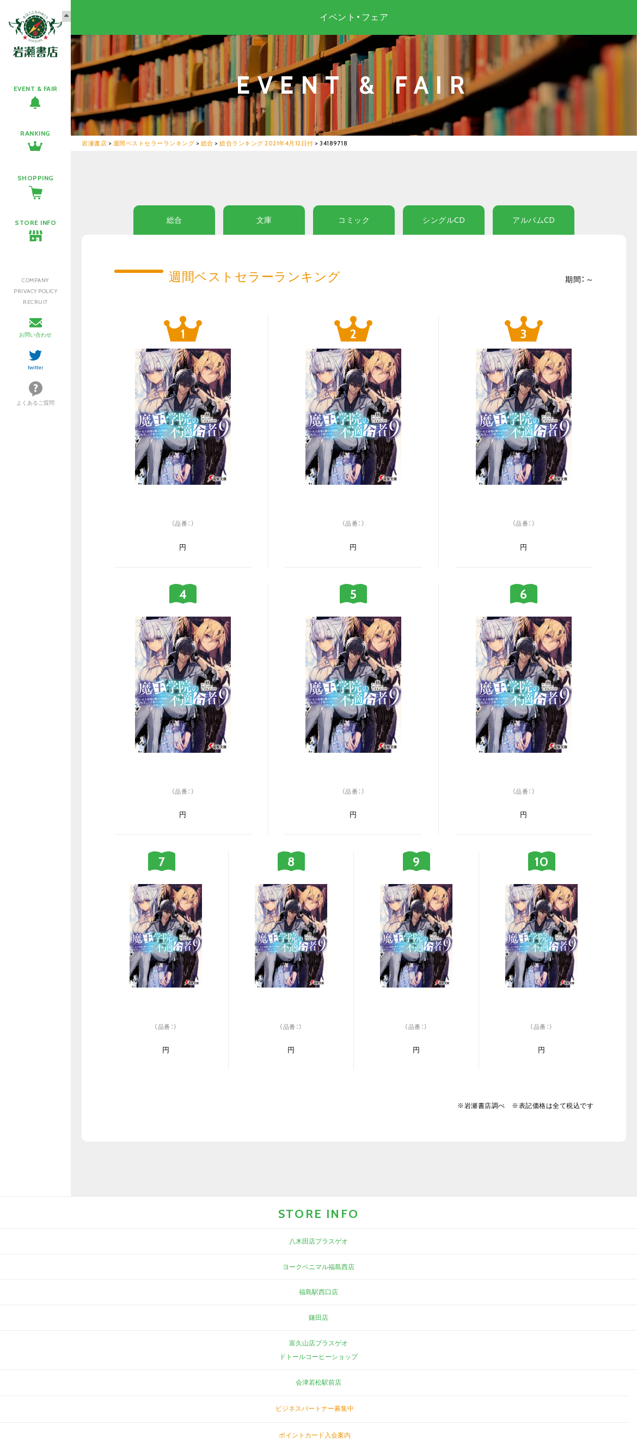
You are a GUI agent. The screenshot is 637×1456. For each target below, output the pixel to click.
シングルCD (443, 220)
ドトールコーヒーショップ (318, 1357)
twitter (36, 367)
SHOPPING (35, 178)
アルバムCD (533, 220)
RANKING (35, 133)
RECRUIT (35, 302)
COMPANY (35, 280)
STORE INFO (35, 222)
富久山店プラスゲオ (318, 1343)
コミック (354, 220)
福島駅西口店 (318, 1292)
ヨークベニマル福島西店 (318, 1267)
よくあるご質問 (35, 402)
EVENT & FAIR (36, 88)
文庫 (264, 220)
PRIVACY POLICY (35, 291)
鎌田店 (318, 1317)
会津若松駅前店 (318, 1382)
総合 (174, 220)
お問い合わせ (35, 334)
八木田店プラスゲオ (318, 1241)
